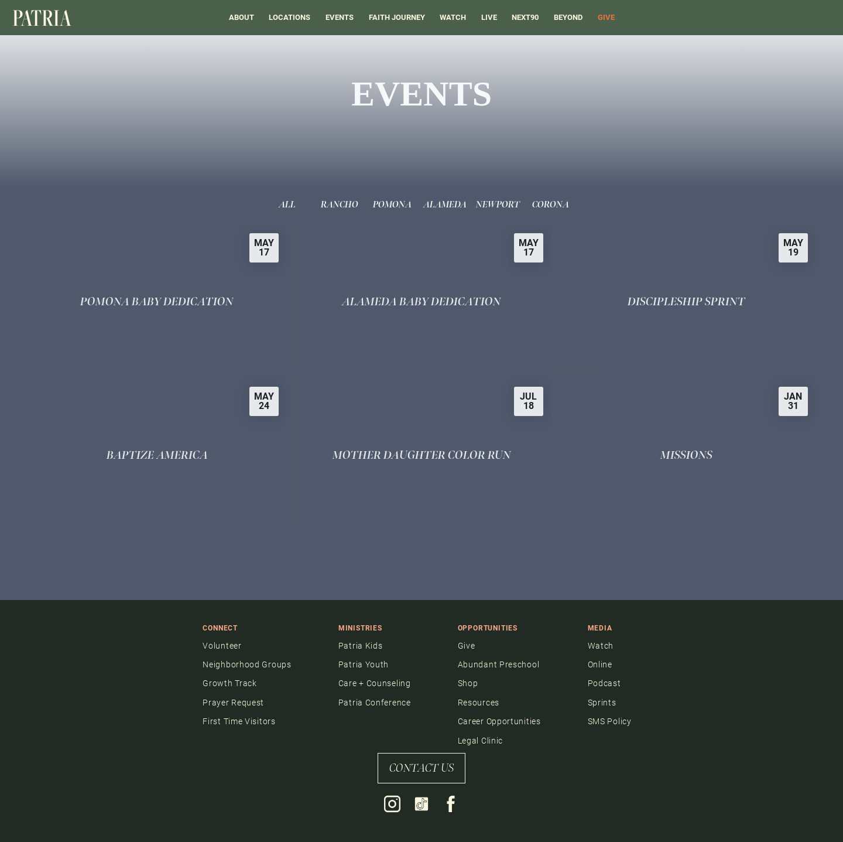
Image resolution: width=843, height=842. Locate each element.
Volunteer (222, 645)
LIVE (489, 17)
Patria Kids (360, 645)
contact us (421, 768)
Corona (550, 204)
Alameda (445, 204)
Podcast (604, 683)
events (339, 17)
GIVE (606, 17)
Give (466, 645)
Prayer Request (233, 702)
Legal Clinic (480, 740)
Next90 (525, 17)
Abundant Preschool (499, 664)
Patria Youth (363, 664)
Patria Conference (374, 702)
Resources (478, 702)
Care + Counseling (374, 683)
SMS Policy (610, 721)
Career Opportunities (499, 721)
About (241, 17)
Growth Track (229, 683)
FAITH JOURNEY (397, 17)
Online (600, 664)
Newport (498, 204)
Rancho (339, 204)
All (287, 204)
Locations (289, 17)
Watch (453, 17)
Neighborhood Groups (247, 664)
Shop (468, 683)
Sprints (602, 702)
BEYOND (568, 17)
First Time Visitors (239, 721)
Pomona (392, 204)
